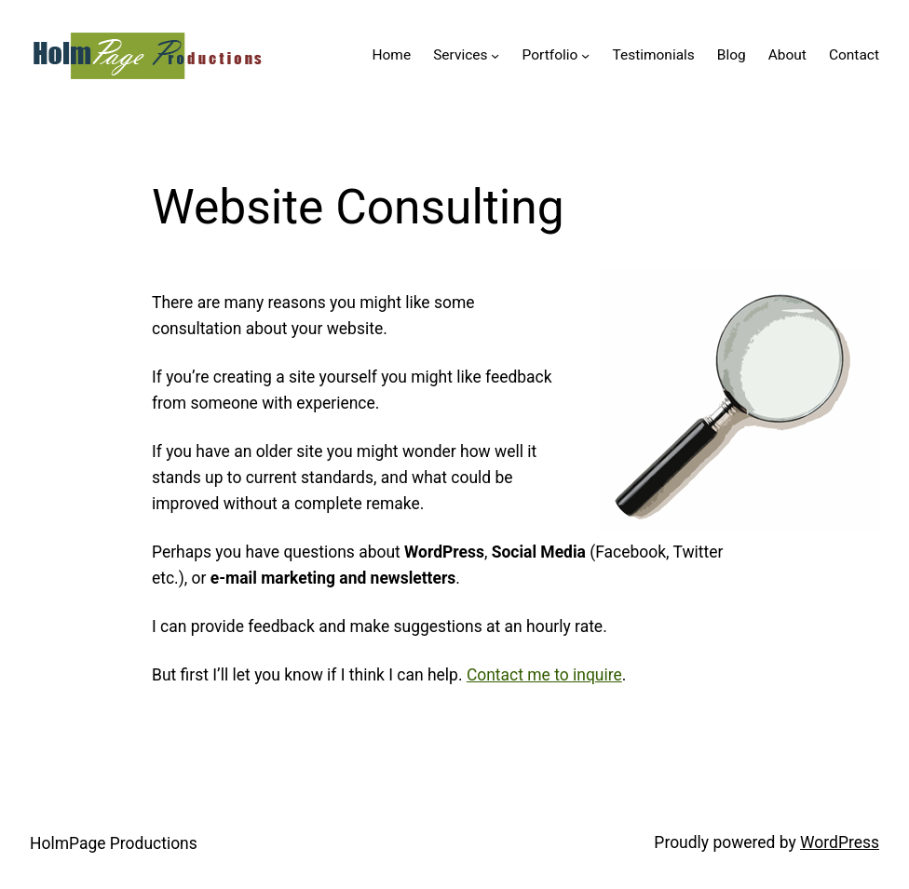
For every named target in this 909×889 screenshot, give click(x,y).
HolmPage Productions (113, 843)
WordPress (839, 842)
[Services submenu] (495, 55)
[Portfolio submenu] (585, 55)
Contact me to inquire (544, 675)
